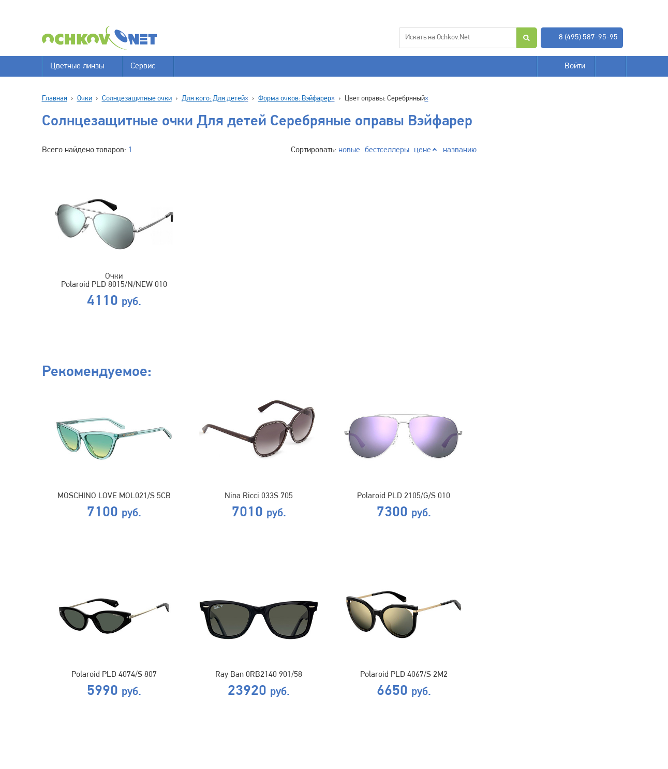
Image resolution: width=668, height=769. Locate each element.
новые (349, 150)
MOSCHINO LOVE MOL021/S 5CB (114, 496)
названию (460, 150)
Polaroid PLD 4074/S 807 (114, 675)
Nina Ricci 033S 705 (259, 496)
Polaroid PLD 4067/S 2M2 (404, 675)
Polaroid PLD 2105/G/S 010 (403, 496)
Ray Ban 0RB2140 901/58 (258, 675)
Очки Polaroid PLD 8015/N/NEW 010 (114, 280)
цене (422, 150)
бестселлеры (387, 150)
